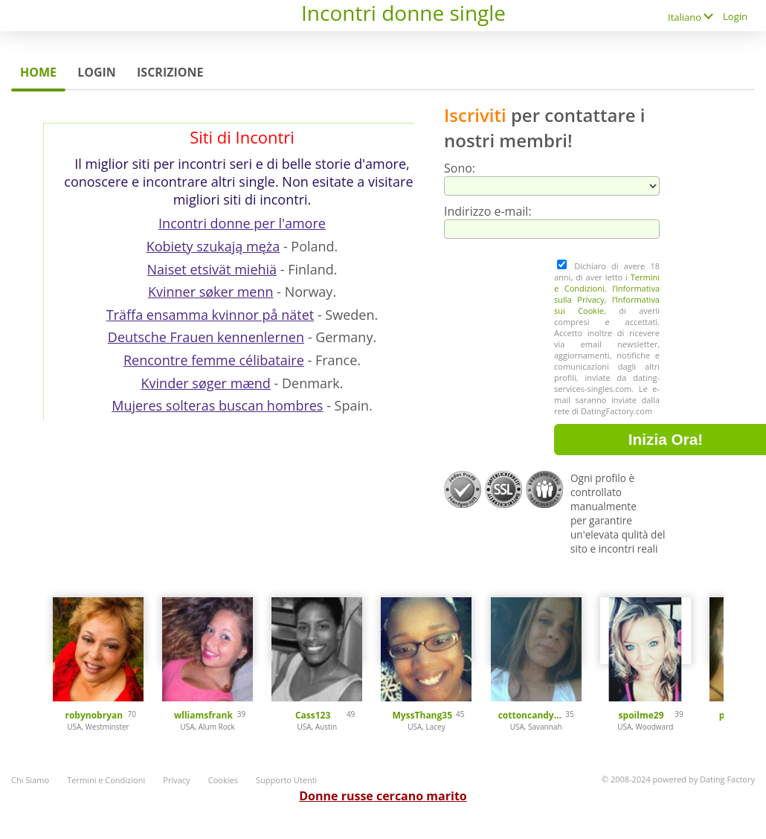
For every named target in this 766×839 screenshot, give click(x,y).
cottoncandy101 (532, 715)
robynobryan (94, 715)
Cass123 (312, 715)
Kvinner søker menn (211, 291)
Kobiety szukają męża (213, 246)
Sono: (459, 168)
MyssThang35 (422, 715)
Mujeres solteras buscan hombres (217, 405)
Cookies (223, 779)
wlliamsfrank (203, 715)
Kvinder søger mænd (206, 383)
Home (38, 72)
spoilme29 (641, 715)
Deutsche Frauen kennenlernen (206, 337)
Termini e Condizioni (106, 779)
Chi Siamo (30, 779)
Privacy (176, 779)
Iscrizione (170, 72)
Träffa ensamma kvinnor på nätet (210, 315)
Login (735, 16)
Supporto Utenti (286, 779)
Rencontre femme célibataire (213, 360)
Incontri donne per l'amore (242, 223)
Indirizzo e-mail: (488, 211)
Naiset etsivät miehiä (212, 269)
